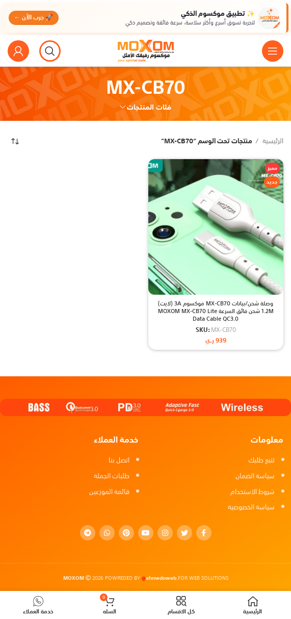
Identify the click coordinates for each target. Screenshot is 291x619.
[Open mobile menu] (272, 51)
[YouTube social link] (145, 532)
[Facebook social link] (203, 532)
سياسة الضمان (255, 476)
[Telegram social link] (87, 532)
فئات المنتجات (149, 107)
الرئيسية (272, 141)
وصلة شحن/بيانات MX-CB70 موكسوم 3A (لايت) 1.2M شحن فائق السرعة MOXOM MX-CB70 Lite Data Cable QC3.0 (216, 311)
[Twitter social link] (184, 532)
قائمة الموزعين (109, 492)
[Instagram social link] (165, 532)
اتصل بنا (119, 460)
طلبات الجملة (111, 476)
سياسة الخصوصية (251, 507)
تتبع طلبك (261, 460)
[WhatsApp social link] (107, 532)
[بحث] (50, 51)
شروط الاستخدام (252, 492)
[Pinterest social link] (126, 532)
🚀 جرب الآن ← (34, 17)
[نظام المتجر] (15, 141)
